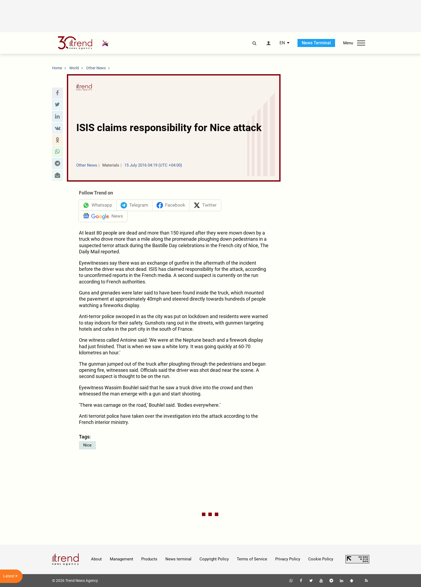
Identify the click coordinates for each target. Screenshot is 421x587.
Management (121, 559)
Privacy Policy (287, 559)
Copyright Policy (214, 559)
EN (282, 43)
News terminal (178, 559)
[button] (57, 92)
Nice (87, 445)
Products (149, 559)
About (96, 559)
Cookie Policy (320, 559)
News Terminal (316, 42)
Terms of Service (252, 559)
